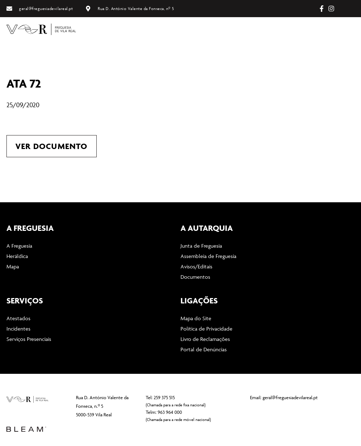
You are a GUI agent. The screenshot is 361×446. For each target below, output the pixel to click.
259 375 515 (164, 397)
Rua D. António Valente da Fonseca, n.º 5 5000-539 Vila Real (102, 405)
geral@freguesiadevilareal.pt (290, 397)
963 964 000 (170, 412)
